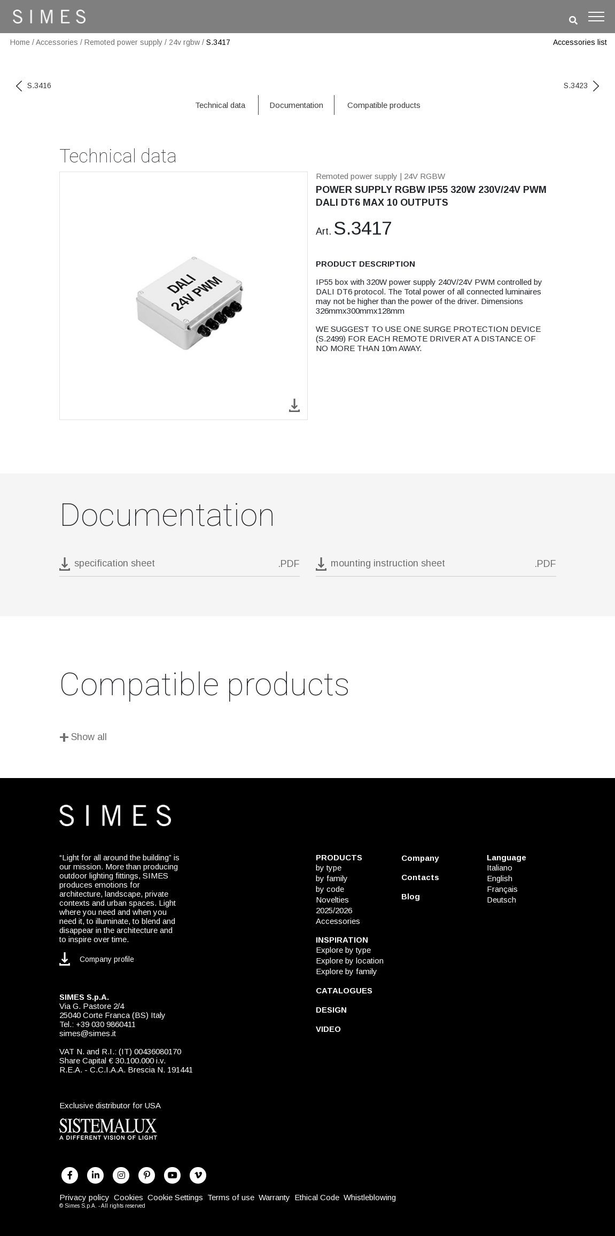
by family (332, 878)
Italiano (499, 867)
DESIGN (331, 1009)
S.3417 (218, 42)
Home (20, 42)
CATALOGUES (344, 990)
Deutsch (501, 899)
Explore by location (350, 960)
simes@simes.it (87, 1033)
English (499, 878)
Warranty (274, 1197)
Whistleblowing (370, 1197)
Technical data (220, 105)
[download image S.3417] (294, 404)
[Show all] (307, 739)
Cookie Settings (175, 1197)
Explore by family (346, 971)
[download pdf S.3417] (179, 567)
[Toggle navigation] (596, 16)
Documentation (296, 105)
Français (502, 888)
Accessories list (580, 42)
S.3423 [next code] (581, 85)
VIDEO (328, 1028)
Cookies (128, 1197)
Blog (410, 896)
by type (328, 867)
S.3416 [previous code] (33, 85)
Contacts (420, 877)
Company (420, 857)
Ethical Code (316, 1197)
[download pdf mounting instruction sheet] (436, 567)
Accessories (57, 42)
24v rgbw (184, 42)
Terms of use (230, 1197)
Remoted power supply (123, 42)
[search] (573, 20)
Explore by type (343, 949)
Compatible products (384, 105)
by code (330, 888)
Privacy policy (84, 1197)
